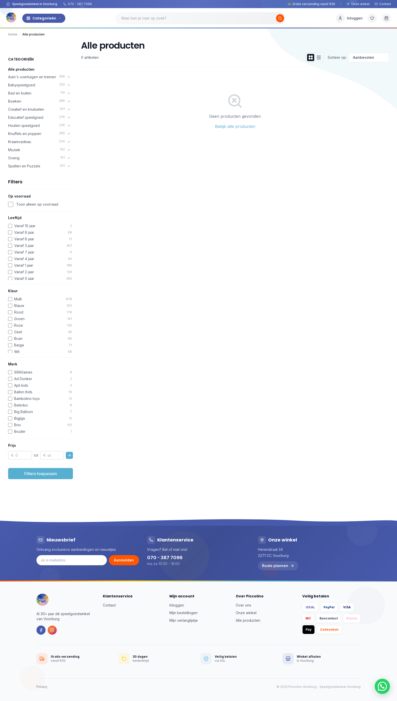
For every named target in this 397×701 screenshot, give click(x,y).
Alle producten (21, 69)
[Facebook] (41, 630)
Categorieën (43, 18)
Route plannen (278, 565)
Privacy (41, 687)
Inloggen (176, 605)
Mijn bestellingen (183, 613)
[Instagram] (52, 630)
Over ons (243, 605)
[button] (382, 686)
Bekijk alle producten (235, 126)
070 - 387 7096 (77, 4)
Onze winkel (358, 4)
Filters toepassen (40, 473)
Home (12, 34)
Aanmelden (124, 560)
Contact (383, 4)
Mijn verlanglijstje (183, 620)
